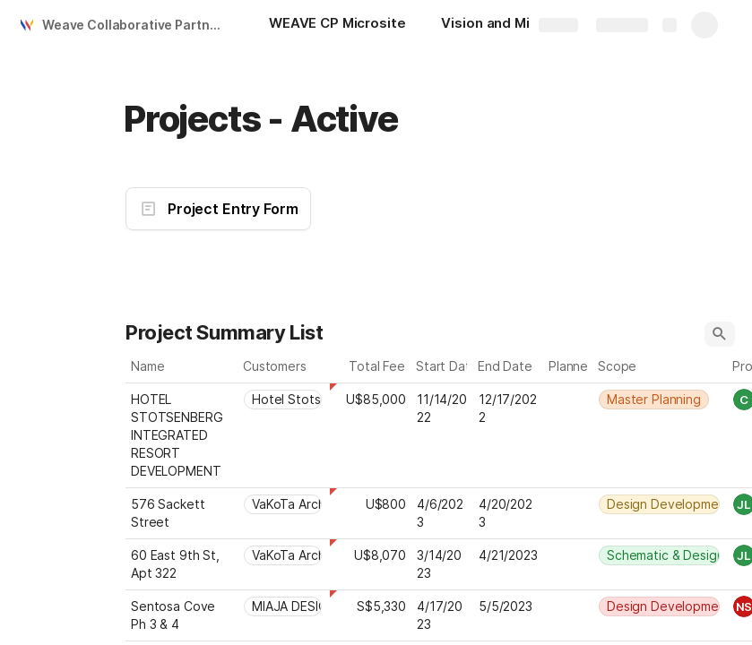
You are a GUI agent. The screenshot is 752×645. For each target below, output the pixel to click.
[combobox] (284, 399)
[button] (719, 334)
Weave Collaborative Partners (135, 24)
